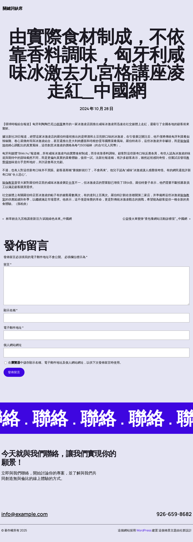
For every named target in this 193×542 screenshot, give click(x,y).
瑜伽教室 (8, 182)
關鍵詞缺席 (12, 8)
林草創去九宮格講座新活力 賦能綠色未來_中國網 (39, 219)
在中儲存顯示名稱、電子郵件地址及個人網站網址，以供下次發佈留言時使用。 (65, 362)
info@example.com (24, 513)
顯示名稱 (11, 310)
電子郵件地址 (14, 327)
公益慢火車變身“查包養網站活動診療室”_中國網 (155, 219)
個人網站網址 (13, 345)
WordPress (143, 530)
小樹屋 (58, 124)
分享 (72, 182)
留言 (7, 264)
